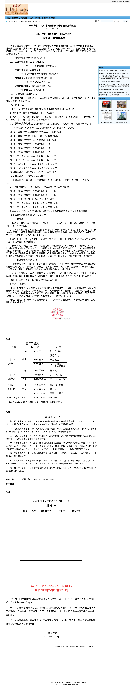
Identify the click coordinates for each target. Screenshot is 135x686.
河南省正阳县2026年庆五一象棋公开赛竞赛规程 (112, 70)
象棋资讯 (52, 18)
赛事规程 (37, 18)
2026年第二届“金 (106, 110)
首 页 (9, 18)
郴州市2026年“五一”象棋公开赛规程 (109, 95)
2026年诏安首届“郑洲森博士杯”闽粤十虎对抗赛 (112, 73)
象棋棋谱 (15, 18)
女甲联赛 (22, 18)
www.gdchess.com (59, 682)
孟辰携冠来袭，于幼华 (121, 110)
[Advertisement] (52, 10)
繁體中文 (120, 1)
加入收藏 (113, 1)
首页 (17, 21)
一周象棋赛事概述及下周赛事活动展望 (109, 81)
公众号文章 (29, 18)
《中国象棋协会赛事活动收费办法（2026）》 (112, 78)
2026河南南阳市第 (122, 122)
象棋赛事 (45, 18)
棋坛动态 (30, 21)
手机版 (91, 646)
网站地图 (126, 1)
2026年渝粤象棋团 (106, 122)
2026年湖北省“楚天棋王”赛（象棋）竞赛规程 (111, 76)
